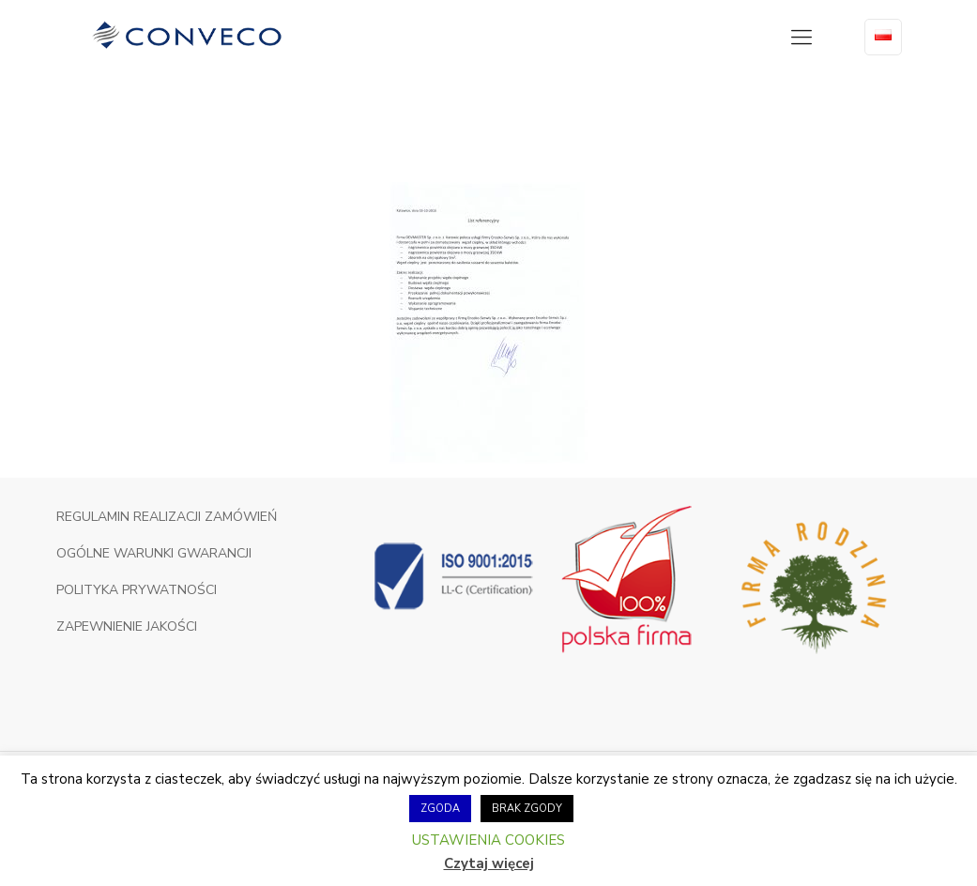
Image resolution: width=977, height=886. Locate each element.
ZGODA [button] (440, 809)
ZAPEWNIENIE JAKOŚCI (126, 626)
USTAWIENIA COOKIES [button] (488, 840)
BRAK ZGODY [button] (527, 809)
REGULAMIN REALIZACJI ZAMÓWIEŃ (166, 517)
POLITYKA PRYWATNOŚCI (136, 590)
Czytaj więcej (489, 863)
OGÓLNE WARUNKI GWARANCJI (154, 553)
